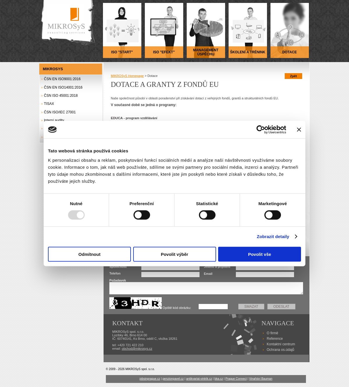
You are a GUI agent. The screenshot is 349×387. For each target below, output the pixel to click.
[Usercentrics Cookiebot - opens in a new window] (260, 129)
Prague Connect (236, 378)
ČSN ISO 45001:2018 (61, 96)
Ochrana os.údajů (280, 350)
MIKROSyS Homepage (127, 76)
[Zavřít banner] (299, 130)
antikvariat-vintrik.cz (199, 378)
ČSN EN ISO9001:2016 (62, 79)
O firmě (272, 333)
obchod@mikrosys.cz (137, 348)
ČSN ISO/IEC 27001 (60, 112)
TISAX (49, 104)
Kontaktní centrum (281, 344)
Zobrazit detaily (273, 236)
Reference (275, 339)
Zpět (293, 76)
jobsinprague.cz (150, 378)
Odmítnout (90, 253)
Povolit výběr (174, 253)
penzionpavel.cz (173, 378)
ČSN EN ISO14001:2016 (63, 87)
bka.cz (218, 378)
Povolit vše (259, 253)
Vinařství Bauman (260, 378)
